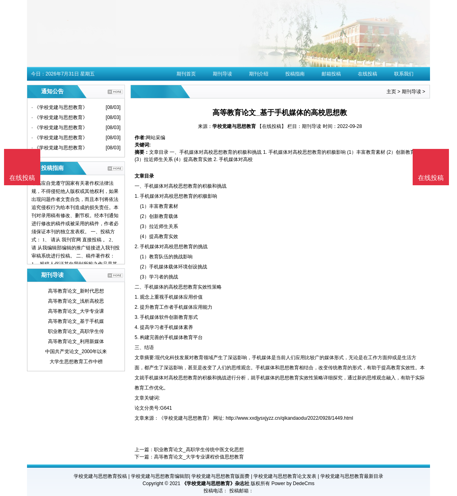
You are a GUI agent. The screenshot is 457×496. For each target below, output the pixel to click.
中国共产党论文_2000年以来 (76, 351)
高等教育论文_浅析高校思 (76, 301)
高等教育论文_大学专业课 (76, 311)
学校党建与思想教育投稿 (100, 476)
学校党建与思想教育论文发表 (284, 476)
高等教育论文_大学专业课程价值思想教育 (199, 457)
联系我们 (403, 74)
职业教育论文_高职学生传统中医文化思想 (199, 449)
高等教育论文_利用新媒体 (76, 341)
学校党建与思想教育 (234, 126)
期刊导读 (222, 74)
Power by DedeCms (292, 483)
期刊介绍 (258, 74)
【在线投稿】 (271, 126)
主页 (391, 91)
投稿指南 (295, 74)
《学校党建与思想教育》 (185, 418)
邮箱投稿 (331, 74)
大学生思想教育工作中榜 (76, 361)
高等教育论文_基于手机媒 (76, 321)
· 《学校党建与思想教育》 (59, 107)
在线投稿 (367, 74)
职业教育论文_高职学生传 (76, 331)
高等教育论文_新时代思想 (76, 291)
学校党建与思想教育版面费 (220, 476)
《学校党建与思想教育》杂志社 (215, 483)
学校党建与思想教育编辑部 (160, 476)
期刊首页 (186, 74)
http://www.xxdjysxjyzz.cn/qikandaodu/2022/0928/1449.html (289, 418)
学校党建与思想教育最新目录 (351, 476)
